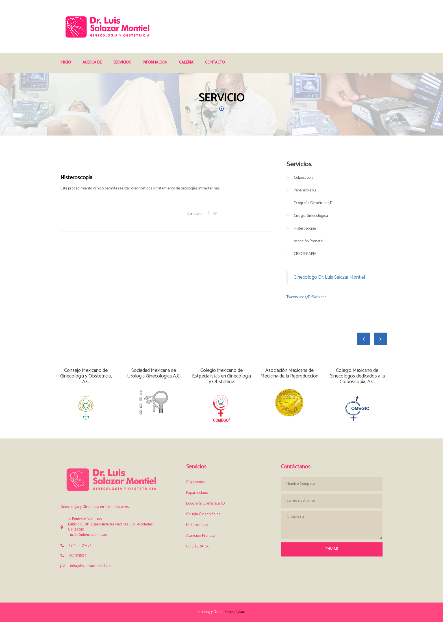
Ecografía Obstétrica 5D (313, 203)
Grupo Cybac (235, 612)
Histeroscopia (305, 228)
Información (155, 62)
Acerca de (92, 62)
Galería (186, 62)
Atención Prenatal (308, 241)
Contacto (215, 62)
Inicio (65, 62)
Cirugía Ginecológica (311, 216)
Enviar (331, 549)
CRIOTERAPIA (305, 254)
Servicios (122, 62)
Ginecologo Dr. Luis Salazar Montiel (329, 277)
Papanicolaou (305, 190)
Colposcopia (303, 177)
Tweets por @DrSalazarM (306, 297)
